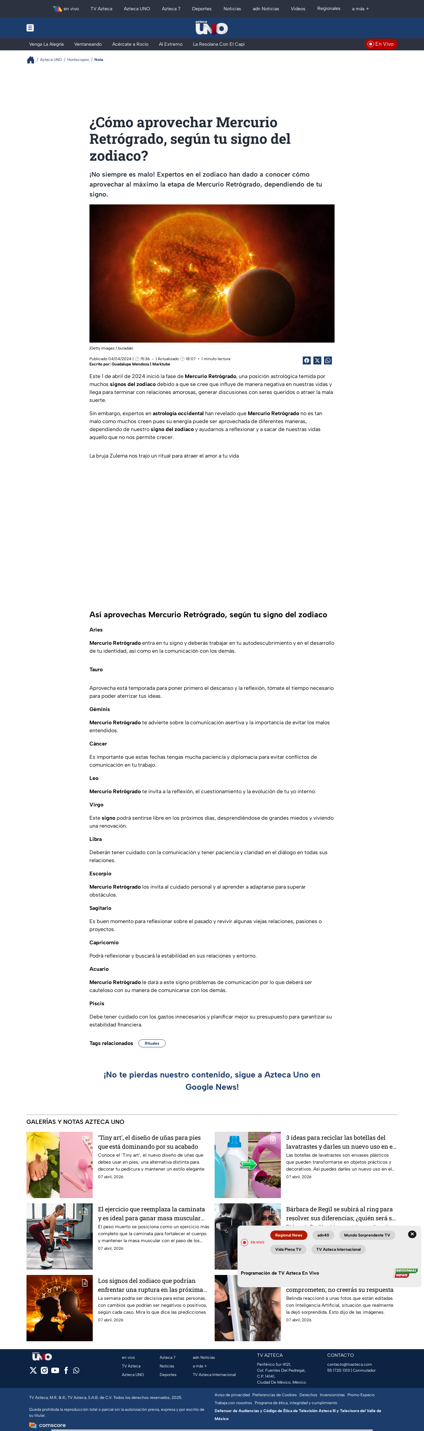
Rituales (152, 1043)
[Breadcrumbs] (33, 60)
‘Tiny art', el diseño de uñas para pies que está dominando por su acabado (149, 1141)
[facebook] (66, 1372)
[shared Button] (328, 360)
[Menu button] (53, 27)
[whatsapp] (76, 1372)
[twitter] (33, 1372)
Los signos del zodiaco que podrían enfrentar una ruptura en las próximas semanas (152, 1285)
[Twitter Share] (317, 360)
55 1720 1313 (338, 1370)
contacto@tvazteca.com (349, 1364)
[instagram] (44, 1372)
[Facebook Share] (307, 360)
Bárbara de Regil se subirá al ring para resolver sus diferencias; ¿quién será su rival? (341, 1213)
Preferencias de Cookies (274, 1395)
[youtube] (55, 1372)
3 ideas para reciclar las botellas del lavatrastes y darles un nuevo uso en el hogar (340, 1141)
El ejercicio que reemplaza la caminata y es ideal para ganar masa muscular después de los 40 (151, 1213)
